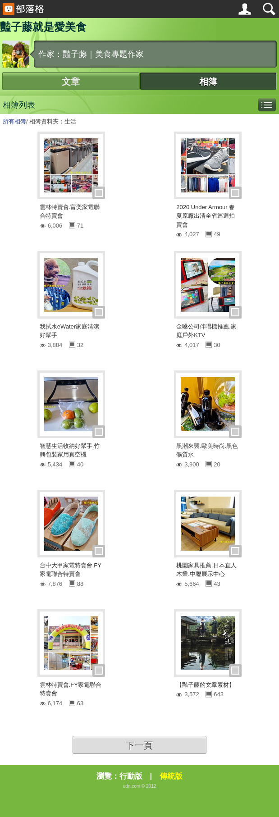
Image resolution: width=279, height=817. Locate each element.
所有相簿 (14, 121)
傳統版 (171, 776)
